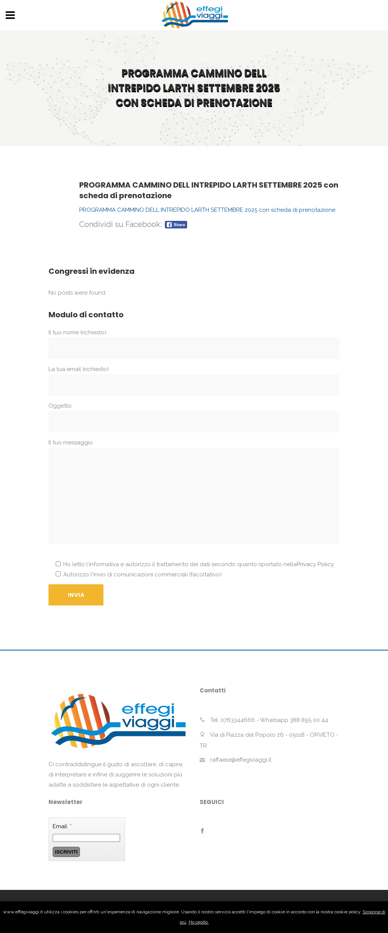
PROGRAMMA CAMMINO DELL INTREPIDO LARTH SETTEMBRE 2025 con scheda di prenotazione (207, 209)
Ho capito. (199, 922)
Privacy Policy (315, 564)
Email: (62, 826)
